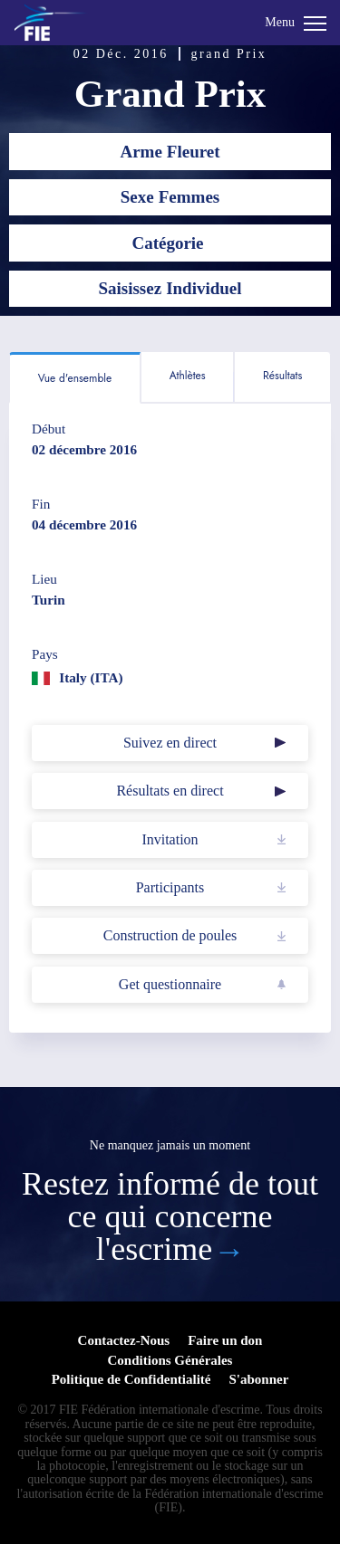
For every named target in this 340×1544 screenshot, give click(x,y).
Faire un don (225, 1340)
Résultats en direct (169, 790)
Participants (170, 887)
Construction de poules (170, 935)
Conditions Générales (170, 1360)
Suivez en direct (170, 742)
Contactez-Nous (124, 1340)
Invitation (169, 839)
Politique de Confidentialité (131, 1379)
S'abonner (258, 1379)
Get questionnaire (170, 984)
